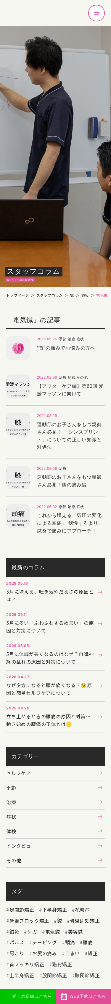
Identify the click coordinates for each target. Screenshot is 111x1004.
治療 (11, 802)
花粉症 (82, 909)
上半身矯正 (21, 975)
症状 (11, 816)
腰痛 (88, 942)
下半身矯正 (54, 909)
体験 (11, 831)
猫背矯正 (62, 964)
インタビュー (21, 845)
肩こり (16, 953)
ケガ (32, 931)
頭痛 (70, 942)
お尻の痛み (44, 953)
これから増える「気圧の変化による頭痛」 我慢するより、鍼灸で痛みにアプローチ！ (70, 523)
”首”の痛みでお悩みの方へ (66, 347)
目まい (72, 953)
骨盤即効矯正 (85, 920)
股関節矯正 (54, 975)
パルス (16, 942)
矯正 (93, 953)
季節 (11, 787)
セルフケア (18, 773)
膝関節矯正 (87, 975)
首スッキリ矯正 (26, 964)
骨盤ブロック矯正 (29, 920)
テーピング (44, 942)
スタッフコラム (49, 295)
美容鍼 (75, 931)
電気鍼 (52, 931)
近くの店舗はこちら (32, 996)
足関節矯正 (21, 909)
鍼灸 (85, 295)
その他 (13, 860)
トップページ (17, 295)
